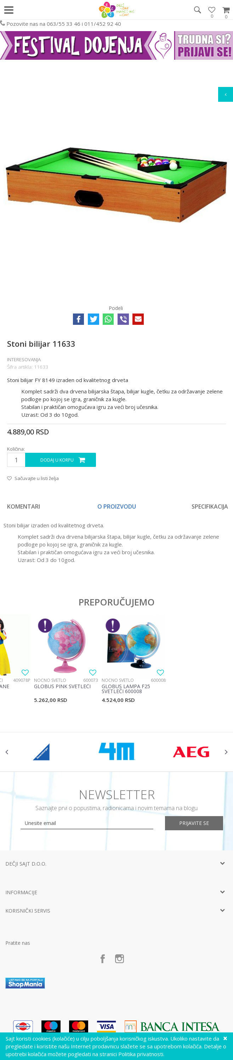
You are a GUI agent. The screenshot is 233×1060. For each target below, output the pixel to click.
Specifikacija (210, 506)
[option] (116, 185)
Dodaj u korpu (57, 460)
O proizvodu (116, 506)
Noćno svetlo (50, 680)
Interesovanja (24, 359)
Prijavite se (194, 823)
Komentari (23, 506)
